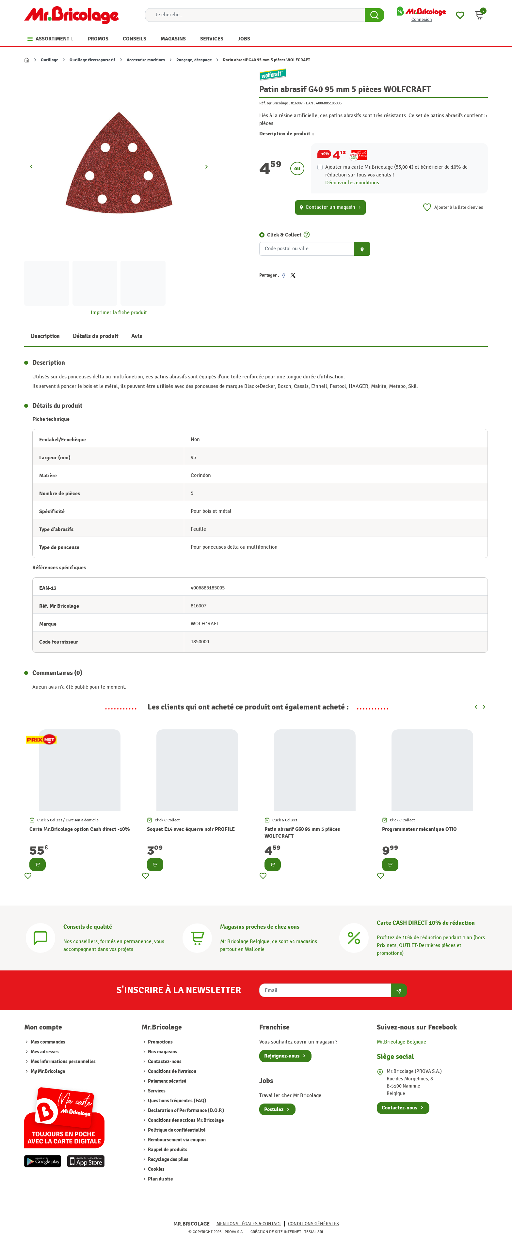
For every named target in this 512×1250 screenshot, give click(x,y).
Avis (136, 336)
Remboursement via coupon (176, 1140)
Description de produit (286, 134)
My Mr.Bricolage (48, 1071)
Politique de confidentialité (176, 1130)
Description (45, 336)
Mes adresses (45, 1052)
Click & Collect (284, 235)
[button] (479, 15)
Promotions (160, 1042)
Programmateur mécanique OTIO (419, 829)
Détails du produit (95, 336)
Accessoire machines (146, 60)
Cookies (156, 1169)
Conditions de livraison (171, 1071)
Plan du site (160, 1179)
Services (156, 1091)
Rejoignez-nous (281, 1056)
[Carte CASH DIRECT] (354, 937)
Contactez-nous (164, 1062)
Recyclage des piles (167, 1159)
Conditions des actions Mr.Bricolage (185, 1120)
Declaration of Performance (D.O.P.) (185, 1110)
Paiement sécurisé (166, 1081)
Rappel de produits (167, 1150)
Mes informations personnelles (63, 1062)
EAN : (310, 103)
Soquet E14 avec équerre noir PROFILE (191, 829)
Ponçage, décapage (194, 60)
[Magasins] (197, 937)
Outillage (49, 60)
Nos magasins (162, 1052)
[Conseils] (40, 937)
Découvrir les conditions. (352, 183)
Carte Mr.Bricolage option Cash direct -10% (79, 829)
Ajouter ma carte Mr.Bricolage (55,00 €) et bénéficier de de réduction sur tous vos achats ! (396, 171)
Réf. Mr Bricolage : (274, 103)
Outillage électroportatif (92, 60)
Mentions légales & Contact (248, 1224)
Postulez (273, 1109)
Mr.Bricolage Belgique (401, 1042)
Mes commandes (48, 1042)
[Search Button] (374, 15)
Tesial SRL (314, 1231)
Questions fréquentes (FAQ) (176, 1101)
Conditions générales (313, 1224)
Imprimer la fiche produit (119, 313)
